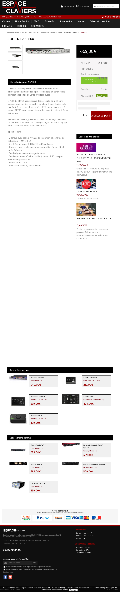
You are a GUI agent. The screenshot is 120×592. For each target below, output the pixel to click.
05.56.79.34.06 (12, 549)
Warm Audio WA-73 (38, 445)
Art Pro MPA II (36, 464)
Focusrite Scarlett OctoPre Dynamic (94, 446)
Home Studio (22, 21)
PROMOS (7, 26)
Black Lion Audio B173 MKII (94, 464)
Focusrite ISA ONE (38, 483)
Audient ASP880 (37, 377)
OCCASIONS (37, 26)
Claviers (6, 21)
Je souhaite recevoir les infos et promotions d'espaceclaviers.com (28, 567)
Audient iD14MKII (90, 377)
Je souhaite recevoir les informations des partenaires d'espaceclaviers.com (32, 569)
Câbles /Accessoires (100, 21)
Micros (81, 21)
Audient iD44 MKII (38, 396)
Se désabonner (8, 572)
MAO (36, 21)
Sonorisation (66, 21)
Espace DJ (49, 21)
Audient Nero (88, 396)
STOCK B (21, 26)
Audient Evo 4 (36, 415)
